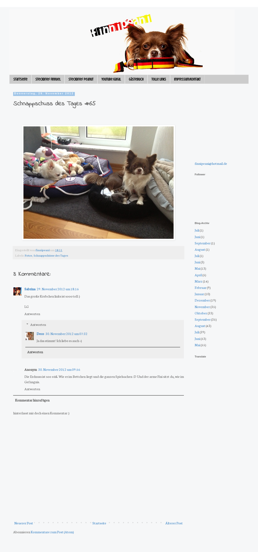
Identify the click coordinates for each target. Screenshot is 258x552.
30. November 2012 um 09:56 (59, 369)
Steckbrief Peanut (80, 79)
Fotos (28, 255)
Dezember (202, 300)
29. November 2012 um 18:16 (58, 289)
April (198, 274)
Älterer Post (174, 523)
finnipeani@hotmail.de (211, 163)
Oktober (201, 313)
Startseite (20, 79)
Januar (199, 293)
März (198, 281)
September (203, 243)
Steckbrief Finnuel (48, 79)
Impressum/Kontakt (187, 79)
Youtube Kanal (111, 79)
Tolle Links (159, 79)
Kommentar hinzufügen (32, 400)
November (202, 306)
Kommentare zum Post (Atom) (52, 532)
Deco (40, 333)
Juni (197, 236)
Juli (197, 230)
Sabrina (29, 289)
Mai (197, 268)
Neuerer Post (23, 523)
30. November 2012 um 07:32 (66, 333)
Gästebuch (136, 79)
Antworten (32, 313)
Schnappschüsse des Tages (51, 255)
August (200, 249)
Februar (200, 287)
